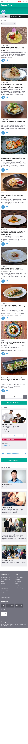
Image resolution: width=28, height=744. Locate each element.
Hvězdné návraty (7, 484)
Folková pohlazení (7, 507)
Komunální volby (5, 579)
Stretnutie (5, 533)
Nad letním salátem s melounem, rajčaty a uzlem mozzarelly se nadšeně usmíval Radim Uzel (13, 49)
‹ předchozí (3, 397)
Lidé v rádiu (18, 581)
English (24, 624)
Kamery (25, 7)
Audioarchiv (19, 7)
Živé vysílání (4, 590)
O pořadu (4, 407)
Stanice (3, 581)
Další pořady (5, 467)
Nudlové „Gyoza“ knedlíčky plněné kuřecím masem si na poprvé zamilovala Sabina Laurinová (13, 379)
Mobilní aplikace (5, 597)
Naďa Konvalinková (7, 447)
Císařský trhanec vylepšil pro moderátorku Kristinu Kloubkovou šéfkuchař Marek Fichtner (13, 195)
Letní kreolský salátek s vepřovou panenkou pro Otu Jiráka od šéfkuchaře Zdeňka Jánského (13, 269)
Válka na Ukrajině (5, 577)
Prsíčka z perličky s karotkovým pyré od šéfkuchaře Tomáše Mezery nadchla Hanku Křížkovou (13, 232)
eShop (3, 583)
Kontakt (17, 586)
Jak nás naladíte (19, 577)
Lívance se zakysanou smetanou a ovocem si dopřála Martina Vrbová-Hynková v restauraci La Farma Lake (12, 86)
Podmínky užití (17, 624)
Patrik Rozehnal (6, 445)
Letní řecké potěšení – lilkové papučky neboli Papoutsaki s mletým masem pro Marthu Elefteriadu (13, 158)
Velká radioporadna (7, 560)
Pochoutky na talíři (7, 424)
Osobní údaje (9, 624)
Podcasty (3, 595)
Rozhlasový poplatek (20, 588)
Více (20, 16)
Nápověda (17, 579)
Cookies (3, 624)
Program (12, 7)
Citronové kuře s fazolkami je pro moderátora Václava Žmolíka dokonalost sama (13, 306)
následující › (25, 397)
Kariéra (16, 583)
